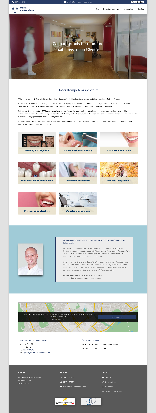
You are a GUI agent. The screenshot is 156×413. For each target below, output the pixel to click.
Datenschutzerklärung (113, 391)
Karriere (108, 377)
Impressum (109, 387)
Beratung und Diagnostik (37, 150)
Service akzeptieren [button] (117, 317)
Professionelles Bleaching (37, 211)
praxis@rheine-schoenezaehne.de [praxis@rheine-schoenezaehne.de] (75, 387)
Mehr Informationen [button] (58, 319)
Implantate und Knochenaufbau (37, 180)
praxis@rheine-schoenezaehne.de (37, 353)
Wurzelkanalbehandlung (78, 211)
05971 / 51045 (28, 350)
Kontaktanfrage (110, 382)
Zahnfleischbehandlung (119, 150)
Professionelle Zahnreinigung (78, 150)
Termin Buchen (137, 2)
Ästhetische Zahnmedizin (78, 180)
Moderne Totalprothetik (119, 180)
